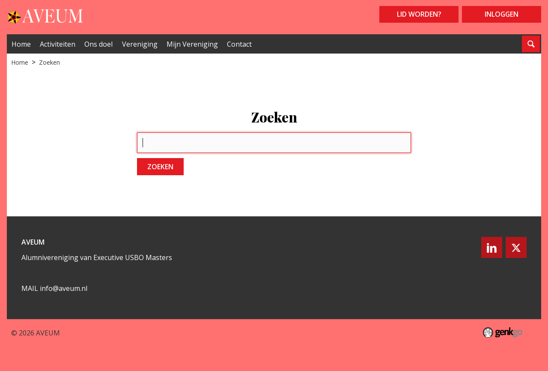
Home (21, 44)
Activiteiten (57, 44)
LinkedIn (491, 247)
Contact (239, 44)
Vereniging (140, 44)
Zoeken (49, 62)
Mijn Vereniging (192, 44)
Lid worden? (419, 14)
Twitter (516, 247)
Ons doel (98, 44)
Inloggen (501, 14)
